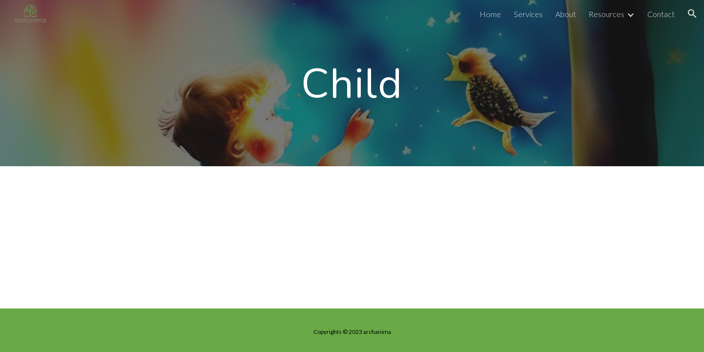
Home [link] (490, 14)
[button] (692, 13)
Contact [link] (661, 14)
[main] (352, 83)
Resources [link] (606, 14)
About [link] (565, 14)
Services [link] (528, 14)
